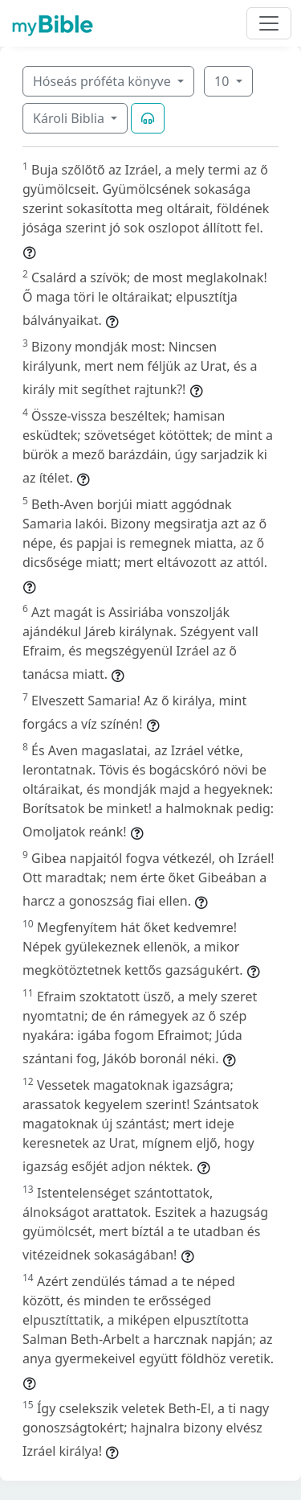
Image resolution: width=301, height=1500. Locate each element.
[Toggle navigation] (268, 23)
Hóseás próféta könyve (103, 81)
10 (223, 81)
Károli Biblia (70, 118)
